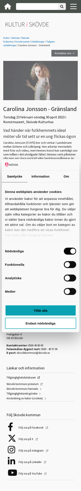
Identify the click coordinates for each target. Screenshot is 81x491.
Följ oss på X (26, 439)
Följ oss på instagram (31, 450)
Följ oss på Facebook (31, 427)
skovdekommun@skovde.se (33, 353)
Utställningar (37, 41)
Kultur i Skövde (11, 38)
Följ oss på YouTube (31, 473)
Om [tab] (66, 176)
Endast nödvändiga (40, 323)
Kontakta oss (63, 53)
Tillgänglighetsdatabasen (21, 377)
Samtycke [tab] (14, 176)
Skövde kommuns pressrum (22, 384)
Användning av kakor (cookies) (24, 398)
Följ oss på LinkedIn (30, 462)
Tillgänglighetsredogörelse (21, 393)
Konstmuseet (22, 41)
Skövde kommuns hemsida (22, 389)
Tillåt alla (41, 310)
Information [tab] (41, 176)
